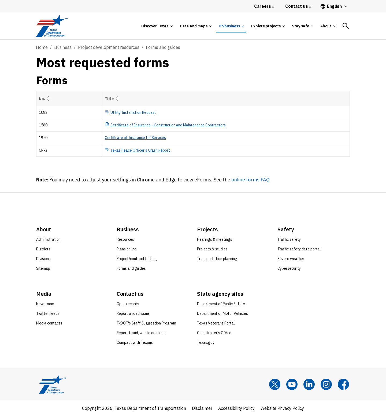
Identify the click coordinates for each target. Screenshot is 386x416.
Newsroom (45, 303)
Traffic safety (289, 239)
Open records (128, 303)
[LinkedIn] (309, 384)
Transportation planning (217, 258)
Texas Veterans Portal (216, 323)
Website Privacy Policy (282, 408)
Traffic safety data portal (299, 249)
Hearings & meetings (214, 239)
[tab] (157, 26)
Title (113, 98)
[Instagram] (326, 384)
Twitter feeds (48, 313)
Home (42, 47)
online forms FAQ (250, 180)
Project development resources (108, 47)
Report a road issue (133, 313)
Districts (43, 249)
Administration (48, 239)
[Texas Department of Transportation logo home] (51, 25)
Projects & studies (212, 249)
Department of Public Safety (221, 303)
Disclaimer (202, 408)
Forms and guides (163, 47)
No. (45, 98)
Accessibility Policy (236, 408)
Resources (125, 239)
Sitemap (43, 268)
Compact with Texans (135, 342)
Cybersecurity (289, 268)
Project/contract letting (137, 258)
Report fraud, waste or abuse (141, 332)
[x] (274, 384)
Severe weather (290, 258)
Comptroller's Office (214, 332)
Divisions (43, 258)
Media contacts (49, 323)
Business (63, 47)
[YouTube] (292, 384)
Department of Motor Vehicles (222, 313)
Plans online (126, 249)
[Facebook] (343, 384)
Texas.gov (205, 342)
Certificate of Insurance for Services (135, 137)
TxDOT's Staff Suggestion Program (146, 323)
